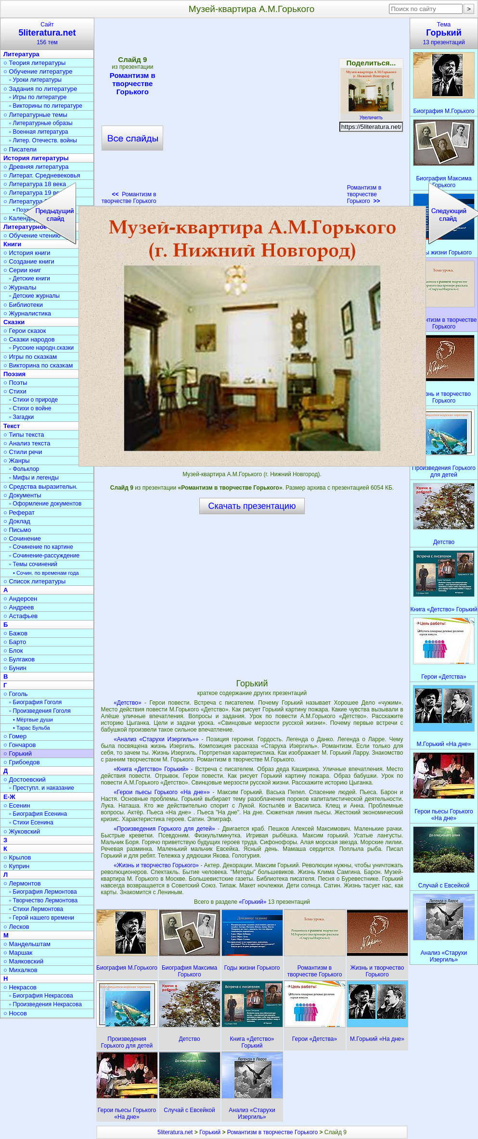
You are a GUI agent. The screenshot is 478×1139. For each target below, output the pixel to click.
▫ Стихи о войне (30, 408)
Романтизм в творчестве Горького (364, 194)
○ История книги (27, 252)
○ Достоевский (24, 779)
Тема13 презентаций (444, 33)
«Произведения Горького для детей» (164, 828)
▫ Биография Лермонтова (43, 891)
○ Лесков (16, 926)
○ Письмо (17, 529)
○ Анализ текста (26, 443)
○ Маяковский (23, 961)
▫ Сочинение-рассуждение (44, 555)
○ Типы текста (23, 434)
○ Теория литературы (34, 62)
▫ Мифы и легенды (34, 477)
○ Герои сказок (24, 330)
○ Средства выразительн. (40, 486)
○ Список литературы (34, 581)
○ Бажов (15, 633)
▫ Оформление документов (45, 503)
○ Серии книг (22, 270)
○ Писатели (20, 149)
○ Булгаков (19, 659)
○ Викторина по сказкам (38, 365)
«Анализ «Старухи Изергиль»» (156, 739)
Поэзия (14, 374)
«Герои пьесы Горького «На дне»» (162, 792)
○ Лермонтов (22, 883)
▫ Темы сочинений (33, 564)
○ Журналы (19, 287)
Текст (11, 426)
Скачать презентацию (252, 506)
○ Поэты (15, 382)
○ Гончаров (19, 744)
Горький (209, 1132)
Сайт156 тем (47, 33)
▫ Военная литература (38, 131)
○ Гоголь (15, 693)
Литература (21, 54)
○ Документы (22, 495)
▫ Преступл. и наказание (41, 788)
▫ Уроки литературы (35, 79)
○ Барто (14, 641)
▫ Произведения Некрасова (45, 1004)
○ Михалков (20, 970)
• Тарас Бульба (31, 728)
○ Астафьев (20, 616)
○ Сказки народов (29, 339)
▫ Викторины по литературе (45, 105)
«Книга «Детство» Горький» (151, 769)
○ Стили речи (22, 452)
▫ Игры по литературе (37, 97)
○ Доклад (16, 521)
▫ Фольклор (24, 469)
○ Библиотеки (23, 304)
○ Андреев (18, 607)
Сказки (14, 322)
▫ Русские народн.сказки (41, 347)
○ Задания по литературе (40, 88)
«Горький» (253, 902)
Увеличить (371, 115)
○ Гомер (14, 736)
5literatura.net (175, 1132)
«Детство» (128, 702)
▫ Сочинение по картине (41, 547)
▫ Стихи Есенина (31, 822)
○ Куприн (16, 866)
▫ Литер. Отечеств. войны (43, 140)
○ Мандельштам (27, 944)
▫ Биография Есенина (38, 813)
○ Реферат (19, 512)
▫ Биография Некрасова (41, 995)
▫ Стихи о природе (33, 399)
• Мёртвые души (33, 719)
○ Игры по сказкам (30, 356)
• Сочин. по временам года (46, 573)
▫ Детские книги (29, 278)
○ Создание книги (28, 261)
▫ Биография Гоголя (35, 702)
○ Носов (15, 1013)
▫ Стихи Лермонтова (36, 909)
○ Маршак (17, 952)
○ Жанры (16, 460)
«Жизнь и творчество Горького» (156, 865)
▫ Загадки (21, 417)
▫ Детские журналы (34, 295)
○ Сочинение (22, 538)
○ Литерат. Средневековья (41, 175)
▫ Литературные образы (41, 123)
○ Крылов (17, 857)
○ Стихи (14, 391)
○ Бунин (14, 667)
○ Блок (13, 650)
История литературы (36, 158)
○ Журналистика (27, 313)
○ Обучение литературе (38, 71)
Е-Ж (9, 796)
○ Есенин (16, 805)
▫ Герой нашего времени (41, 917)
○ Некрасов (20, 987)
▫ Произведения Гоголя (40, 711)
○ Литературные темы (35, 114)
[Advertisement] (252, 596)
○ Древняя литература (35, 166)
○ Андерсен (20, 598)
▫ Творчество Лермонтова (43, 900)
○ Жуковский (21, 831)
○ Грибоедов (21, 762)
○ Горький (17, 753)
